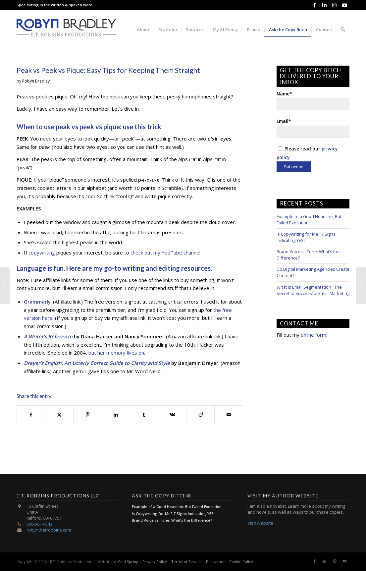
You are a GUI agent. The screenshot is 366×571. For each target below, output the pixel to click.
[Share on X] (59, 415)
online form (313, 334)
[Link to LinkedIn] (324, 5)
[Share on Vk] (172, 415)
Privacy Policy (154, 561)
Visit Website (260, 523)
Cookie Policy (241, 561)
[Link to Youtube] (344, 5)
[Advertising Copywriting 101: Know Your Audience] (5, 285)
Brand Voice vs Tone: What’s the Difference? (172, 520)
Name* (313, 100)
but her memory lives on (116, 352)
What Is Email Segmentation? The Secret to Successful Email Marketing (313, 290)
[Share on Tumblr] (144, 415)
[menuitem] (143, 29)
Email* (313, 128)
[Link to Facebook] (314, 5)
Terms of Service (186, 561)
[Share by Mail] (228, 415)
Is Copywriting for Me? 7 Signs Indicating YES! (173, 513)
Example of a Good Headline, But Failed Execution (177, 506)
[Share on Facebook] (31, 415)
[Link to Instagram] (334, 5)
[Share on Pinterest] (87, 415)
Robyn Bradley (36, 81)
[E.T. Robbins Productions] (66, 29)
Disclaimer (215, 561)
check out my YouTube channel (165, 252)
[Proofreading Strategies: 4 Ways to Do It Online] (361, 285)
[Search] (343, 29)
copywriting (41, 252)
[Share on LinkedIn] (116, 415)
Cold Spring (128, 561)
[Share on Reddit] (200, 415)
